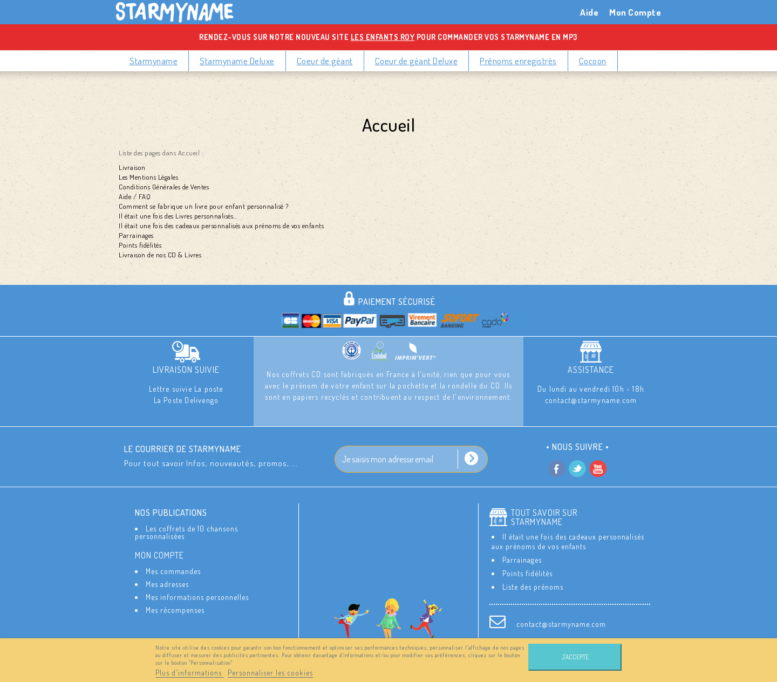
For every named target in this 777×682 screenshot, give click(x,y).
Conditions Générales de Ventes (164, 186)
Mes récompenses (175, 615)
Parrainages (136, 235)
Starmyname (154, 60)
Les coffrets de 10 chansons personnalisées (186, 532)
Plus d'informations (189, 672)
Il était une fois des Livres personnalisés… (178, 216)
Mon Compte (635, 12)
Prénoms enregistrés (518, 60)
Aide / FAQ (135, 196)
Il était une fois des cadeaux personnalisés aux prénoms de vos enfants (221, 225)
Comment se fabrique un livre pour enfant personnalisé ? (204, 206)
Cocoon (592, 60)
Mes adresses (167, 590)
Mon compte (159, 560)
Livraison (132, 167)
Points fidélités (140, 245)
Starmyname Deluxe (237, 60)
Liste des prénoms (532, 586)
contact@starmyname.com (561, 624)
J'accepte (575, 657)
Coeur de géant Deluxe (416, 60)
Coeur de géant (325, 60)
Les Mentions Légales (148, 177)
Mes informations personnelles (197, 603)
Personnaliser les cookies (270, 672)
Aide (589, 12)
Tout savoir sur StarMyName (544, 517)
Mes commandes (173, 577)
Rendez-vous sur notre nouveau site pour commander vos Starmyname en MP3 (388, 37)
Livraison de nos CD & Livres (160, 254)
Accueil (388, 124)
